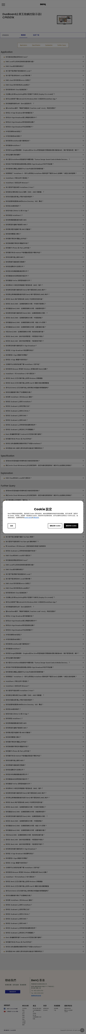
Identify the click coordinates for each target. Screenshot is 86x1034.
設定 (11, 526)
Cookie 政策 (28, 517)
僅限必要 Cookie (55, 526)
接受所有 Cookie (71, 526)
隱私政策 (36, 517)
